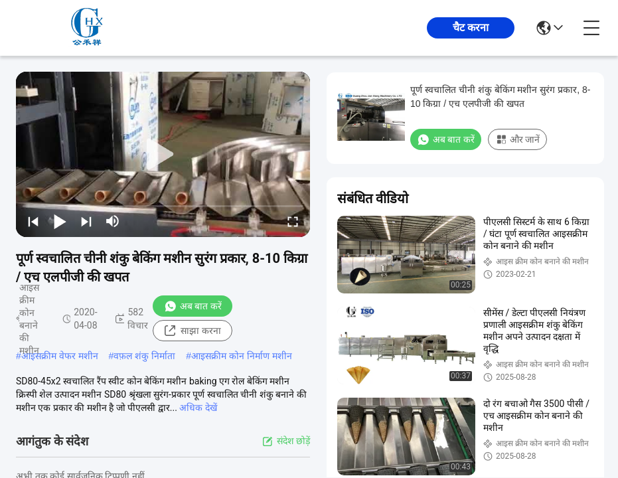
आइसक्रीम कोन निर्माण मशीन (241, 356)
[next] (86, 221)
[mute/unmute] (113, 221)
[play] (163, 154)
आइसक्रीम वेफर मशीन (59, 356)
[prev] (33, 221)
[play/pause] (59, 221)
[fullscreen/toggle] (292, 221)
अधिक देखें (197, 407)
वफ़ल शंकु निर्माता (144, 356)
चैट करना (471, 27)
